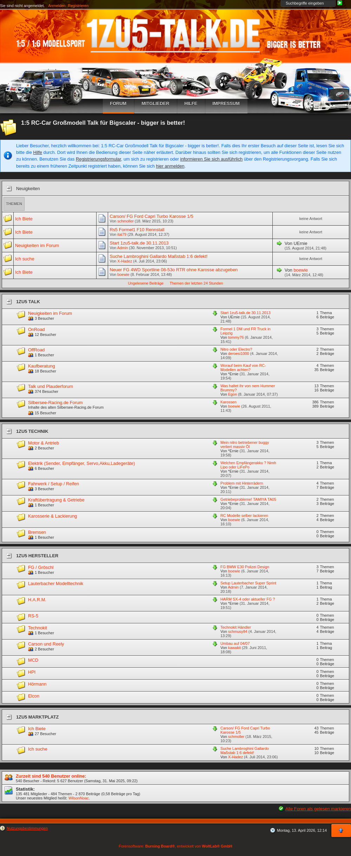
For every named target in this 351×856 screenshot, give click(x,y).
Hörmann (37, 684)
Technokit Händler (235, 627)
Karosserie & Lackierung (52, 516)
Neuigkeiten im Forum (37, 245)
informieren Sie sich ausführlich (211, 159)
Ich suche (24, 258)
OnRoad (36, 329)
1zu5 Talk (28, 301)
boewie (123, 274)
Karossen (228, 402)
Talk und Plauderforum (50, 386)
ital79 (121, 234)
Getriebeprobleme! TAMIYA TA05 (248, 499)
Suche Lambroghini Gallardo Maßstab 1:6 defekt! (158, 256)
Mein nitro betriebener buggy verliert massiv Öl (244, 444)
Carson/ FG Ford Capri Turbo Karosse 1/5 (151, 216)
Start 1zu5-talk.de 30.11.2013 (139, 243)
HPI (31, 672)
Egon (232, 394)
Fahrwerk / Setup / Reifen (53, 483)
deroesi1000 (238, 353)
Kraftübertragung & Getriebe (56, 499)
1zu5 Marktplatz (37, 717)
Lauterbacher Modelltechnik (55, 583)
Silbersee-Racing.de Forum (55, 402)
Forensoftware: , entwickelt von (175, 846)
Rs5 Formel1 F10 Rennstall (137, 229)
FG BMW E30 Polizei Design (244, 567)
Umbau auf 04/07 (235, 643)
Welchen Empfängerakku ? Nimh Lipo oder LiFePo (248, 465)
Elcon (33, 696)
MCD (33, 660)
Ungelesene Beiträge (146, 283)
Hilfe (37, 152)
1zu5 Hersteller (37, 555)
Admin (122, 248)
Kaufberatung (41, 366)
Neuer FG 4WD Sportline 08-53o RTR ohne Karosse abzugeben (174, 269)
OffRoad (36, 349)
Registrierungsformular (98, 159)
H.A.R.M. (37, 599)
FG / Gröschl (41, 567)
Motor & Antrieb (43, 443)
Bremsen (37, 532)
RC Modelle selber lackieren (244, 515)
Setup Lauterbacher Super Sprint (248, 583)
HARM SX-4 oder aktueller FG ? (247, 599)
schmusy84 (237, 631)
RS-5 (33, 615)
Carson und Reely (46, 644)
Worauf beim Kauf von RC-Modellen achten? (243, 367)
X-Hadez (124, 261)
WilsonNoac (78, 798)
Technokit (37, 627)
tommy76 (236, 337)
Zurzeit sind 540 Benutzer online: (51, 776)
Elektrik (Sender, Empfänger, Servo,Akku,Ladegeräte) (81, 463)
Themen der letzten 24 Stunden (196, 283)
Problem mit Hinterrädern (241, 483)
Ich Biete (24, 218)
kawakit (234, 648)
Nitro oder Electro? (236, 349)
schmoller (125, 221)
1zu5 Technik (32, 431)
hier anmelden (170, 166)
